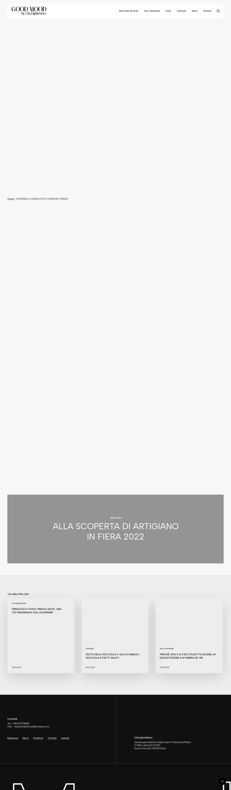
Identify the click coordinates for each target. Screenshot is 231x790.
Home (10, 198)
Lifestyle (90, 648)
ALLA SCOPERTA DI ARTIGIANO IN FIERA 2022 (115, 529)
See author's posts (89, 458)
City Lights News (84, 442)
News (114, 33)
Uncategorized (19, 603)
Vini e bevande (167, 648)
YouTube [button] (52, 738)
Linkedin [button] (65, 738)
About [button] (26, 738)
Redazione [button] (12, 738)
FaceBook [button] (38, 738)
